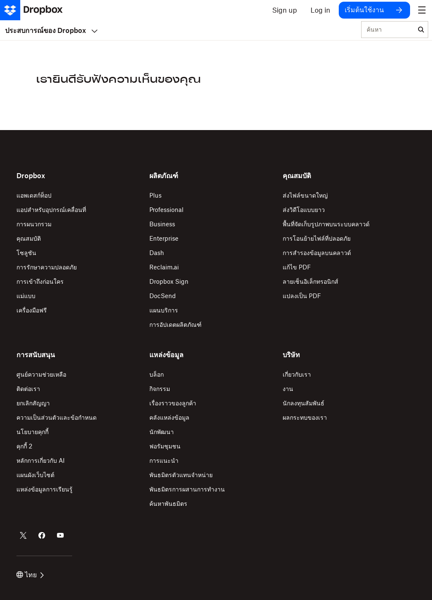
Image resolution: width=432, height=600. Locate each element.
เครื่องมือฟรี (31, 310)
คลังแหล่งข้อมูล (169, 417)
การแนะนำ (163, 460)
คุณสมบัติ (28, 238)
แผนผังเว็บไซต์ (35, 474)
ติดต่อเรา (28, 388)
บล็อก (156, 374)
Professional (166, 209)
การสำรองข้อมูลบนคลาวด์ (317, 252)
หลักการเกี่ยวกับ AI (40, 460)
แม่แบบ (25, 295)
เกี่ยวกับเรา (297, 374)
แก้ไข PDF (297, 267)
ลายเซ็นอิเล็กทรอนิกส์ (310, 281)
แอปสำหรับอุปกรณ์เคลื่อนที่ (51, 209)
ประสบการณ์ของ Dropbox (51, 30)
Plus (155, 195)
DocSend (162, 295)
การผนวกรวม (33, 224)
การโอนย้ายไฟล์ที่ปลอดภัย (317, 238)
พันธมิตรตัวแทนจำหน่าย (181, 474)
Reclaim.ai (164, 267)
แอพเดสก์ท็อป (33, 195)
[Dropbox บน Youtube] (60, 535)
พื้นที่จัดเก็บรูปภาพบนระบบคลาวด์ (326, 224)
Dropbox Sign (169, 281)
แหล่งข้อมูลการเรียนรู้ (44, 489)
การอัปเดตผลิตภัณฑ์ (175, 324)
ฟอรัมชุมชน (165, 446)
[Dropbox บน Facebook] (42, 535)
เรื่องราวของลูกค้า (172, 403)
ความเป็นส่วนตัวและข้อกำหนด (56, 417)
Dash (156, 252)
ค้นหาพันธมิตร (168, 503)
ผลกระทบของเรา (305, 417)
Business (162, 224)
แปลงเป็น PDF (302, 295)
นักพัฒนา (161, 431)
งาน (288, 388)
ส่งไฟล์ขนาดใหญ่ (305, 195)
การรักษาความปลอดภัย (46, 267)
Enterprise (163, 238)
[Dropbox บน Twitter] (23, 535)
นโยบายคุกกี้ (32, 431)
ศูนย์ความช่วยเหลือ (41, 374)
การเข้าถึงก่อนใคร (40, 281)
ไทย (30, 574)
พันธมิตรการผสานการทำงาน (187, 489)
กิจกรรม (159, 388)
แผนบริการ (163, 310)
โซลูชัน (26, 252)
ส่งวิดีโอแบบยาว (304, 209)
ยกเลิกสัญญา (33, 403)
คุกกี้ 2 (24, 446)
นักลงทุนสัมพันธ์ (303, 403)
